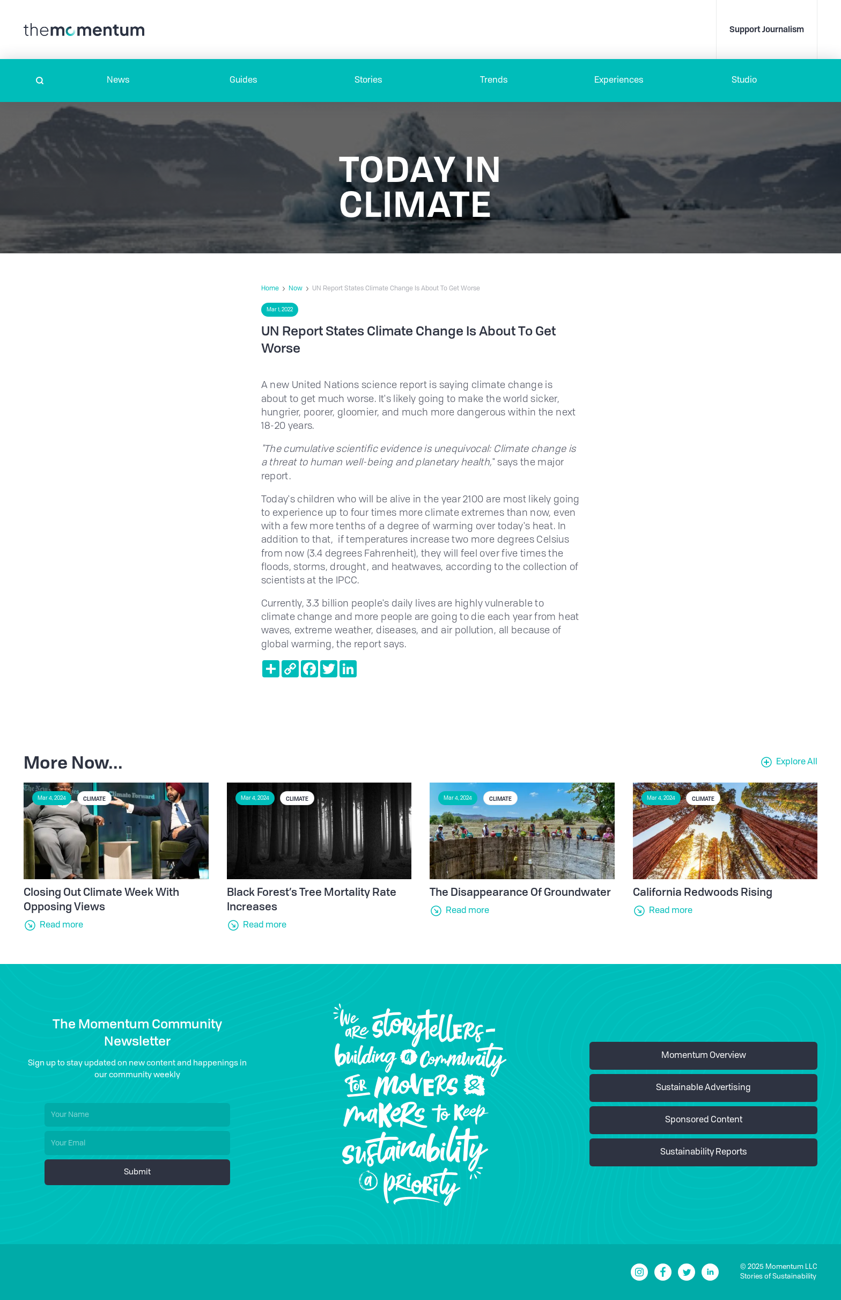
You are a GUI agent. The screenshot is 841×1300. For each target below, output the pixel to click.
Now (296, 289)
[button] (118, 80)
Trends (494, 80)
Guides (243, 80)
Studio (744, 80)
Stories (368, 80)
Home (270, 289)
